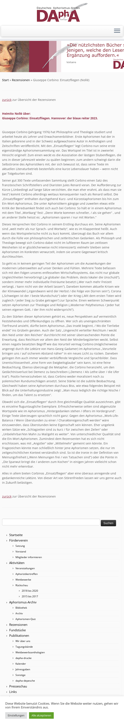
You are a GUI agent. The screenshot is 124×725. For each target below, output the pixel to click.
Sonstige (20, 675)
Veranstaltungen (25, 568)
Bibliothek (21, 607)
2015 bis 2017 (30, 596)
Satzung (20, 546)
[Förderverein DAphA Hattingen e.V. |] (62, 12)
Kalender (20, 663)
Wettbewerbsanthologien (30, 652)
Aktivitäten (16, 563)
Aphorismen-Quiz (25, 619)
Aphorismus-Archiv (23, 602)
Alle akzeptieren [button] (41, 715)
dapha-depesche (25, 680)
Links (13, 692)
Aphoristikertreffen (26, 574)
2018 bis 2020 (30, 590)
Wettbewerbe (23, 579)
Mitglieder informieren (28, 557)
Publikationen (19, 635)
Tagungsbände (24, 646)
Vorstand (20, 551)
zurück (7, 100)
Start (5, 80)
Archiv (19, 613)
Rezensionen (21, 80)
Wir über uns (22, 641)
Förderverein (18, 540)
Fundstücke (17, 630)
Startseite (16, 535)
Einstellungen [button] (16, 715)
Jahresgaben (22, 669)
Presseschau (18, 686)
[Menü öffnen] (117, 31)
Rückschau (21, 585)
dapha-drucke (23, 658)
